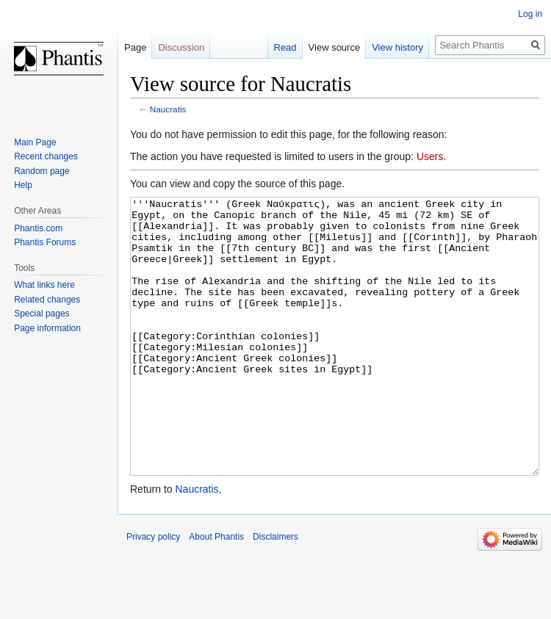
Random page (41, 171)
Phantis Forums (45, 242)
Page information (47, 328)
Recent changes (46, 156)
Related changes (47, 299)
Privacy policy (153, 592)
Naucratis (168, 109)
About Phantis (216, 592)
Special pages (41, 313)
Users (430, 156)
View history (397, 47)
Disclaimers (275, 592)
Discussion (181, 47)
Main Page (35, 142)
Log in (530, 14)
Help (23, 185)
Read (285, 47)
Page (135, 47)
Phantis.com (38, 228)
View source (335, 47)
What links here (44, 285)
